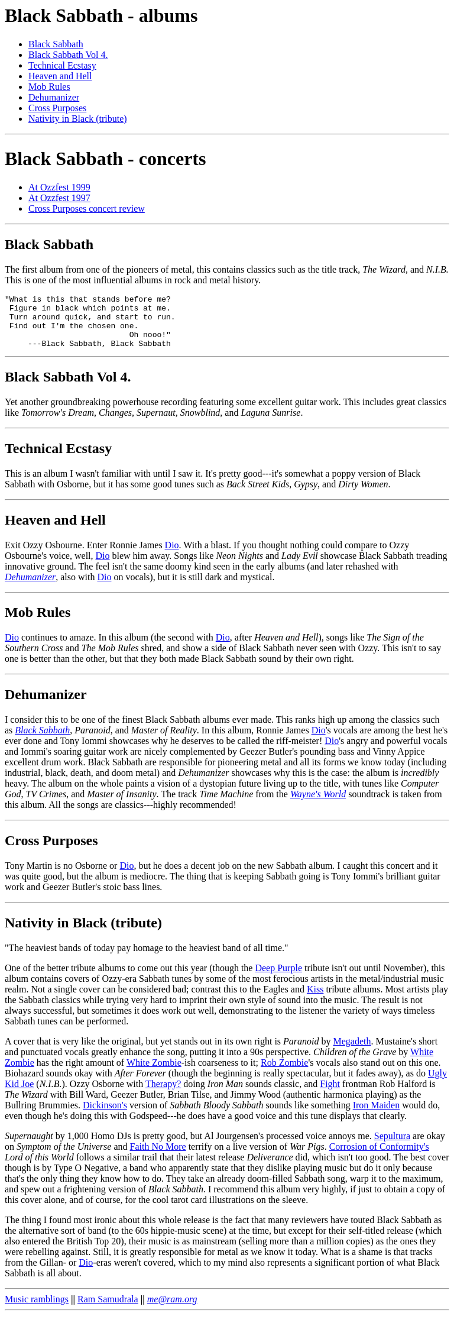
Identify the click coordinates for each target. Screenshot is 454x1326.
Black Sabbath (55, 44)
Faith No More (158, 1157)
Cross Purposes (57, 108)
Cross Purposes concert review (86, 208)
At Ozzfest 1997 (59, 198)
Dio (172, 556)
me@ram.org (172, 1310)
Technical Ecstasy (62, 65)
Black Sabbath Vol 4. (68, 55)
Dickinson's (105, 1116)
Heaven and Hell (60, 76)
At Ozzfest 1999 (59, 187)
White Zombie (154, 1073)
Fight (330, 1094)
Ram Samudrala (107, 1310)
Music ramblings (37, 1310)
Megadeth (352, 1052)
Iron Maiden (376, 1116)
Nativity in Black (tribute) (77, 119)
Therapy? (163, 1094)
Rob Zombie (284, 1073)
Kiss (315, 1000)
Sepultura (392, 1146)
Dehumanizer (53, 97)
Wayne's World (318, 805)
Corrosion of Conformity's (379, 1157)
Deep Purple (278, 979)
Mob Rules (49, 87)
